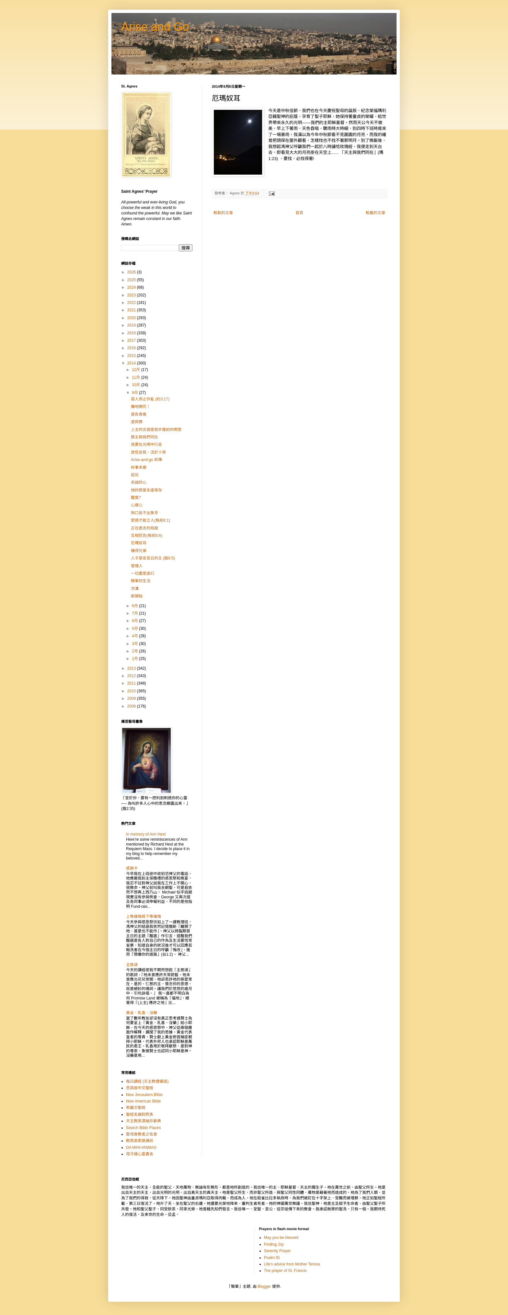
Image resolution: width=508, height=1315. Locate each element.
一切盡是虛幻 (142, 573)
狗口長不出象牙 (144, 513)
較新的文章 (223, 213)
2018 (132, 333)
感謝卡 (132, 868)
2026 (132, 272)
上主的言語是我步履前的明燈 (156, 429)
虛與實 (137, 422)
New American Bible (143, 1101)
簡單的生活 (140, 581)
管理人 (137, 566)
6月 (135, 620)
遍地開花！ (140, 406)
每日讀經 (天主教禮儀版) (147, 1081)
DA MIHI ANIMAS (141, 1147)
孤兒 (135, 475)
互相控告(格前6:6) (146, 535)
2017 (132, 340)
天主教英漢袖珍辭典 (143, 1121)
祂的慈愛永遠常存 (146, 490)
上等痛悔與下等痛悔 (143, 916)
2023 (132, 295)
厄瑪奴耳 (138, 543)
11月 (136, 377)
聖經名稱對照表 (139, 1114)
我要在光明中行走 (146, 444)
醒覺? (136, 497)
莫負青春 (138, 414)
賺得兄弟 (138, 550)
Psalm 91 (272, 1257)
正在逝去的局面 (144, 528)
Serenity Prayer (277, 1251)
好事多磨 (138, 467)
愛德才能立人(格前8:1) (150, 520)
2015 (132, 355)
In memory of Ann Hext (146, 834)
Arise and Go (155, 26)
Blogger (264, 1286)
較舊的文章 (375, 213)
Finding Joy (274, 1244)
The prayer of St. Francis (285, 1270)
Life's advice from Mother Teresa (292, 1264)
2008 (132, 706)
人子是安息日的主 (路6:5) (153, 558)
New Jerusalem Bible (144, 1094)
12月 (136, 369)
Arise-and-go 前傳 (146, 459)
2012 (132, 676)
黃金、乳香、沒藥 (141, 1012)
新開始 (137, 596)
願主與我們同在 (144, 437)
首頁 (299, 213)
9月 (135, 392)
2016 (132, 348)
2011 (132, 683)
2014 (132, 363)
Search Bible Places (143, 1127)
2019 (132, 325)
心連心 (137, 505)
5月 (135, 628)
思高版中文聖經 (139, 1088)
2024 (132, 287)
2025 (132, 280)
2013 (132, 668)
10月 (136, 385)
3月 (135, 643)
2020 (132, 318)
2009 (132, 698)
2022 (132, 302)
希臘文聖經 (135, 1107)
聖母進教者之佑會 (141, 1134)
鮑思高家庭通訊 (139, 1140)
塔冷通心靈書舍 (139, 1154)
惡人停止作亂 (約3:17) (150, 399)
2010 (132, 691)
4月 (135, 636)
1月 (135, 658)
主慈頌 (132, 965)
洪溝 (135, 588)
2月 (135, 651)
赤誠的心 (138, 482)
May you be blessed (281, 1237)
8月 (135, 606)
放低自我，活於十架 (148, 452)
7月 (135, 613)
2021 (132, 310)
